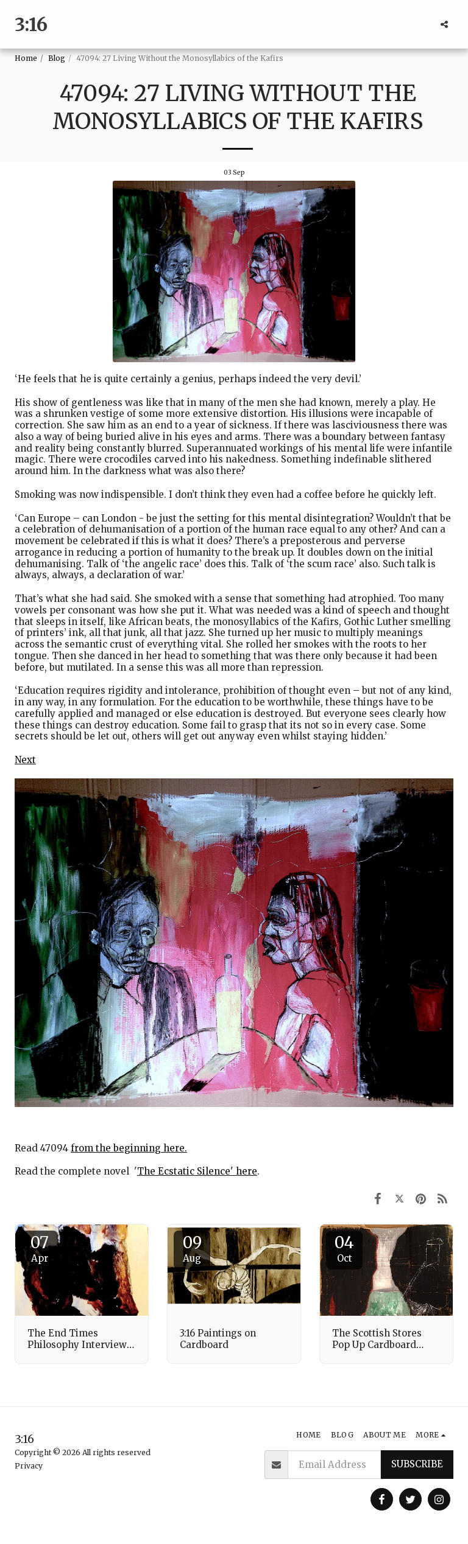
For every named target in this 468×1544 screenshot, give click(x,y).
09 (192, 1248)
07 (39, 1248)
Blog (56, 58)
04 (344, 1248)
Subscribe (417, 1464)
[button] (444, 24)
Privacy (29, 1465)
